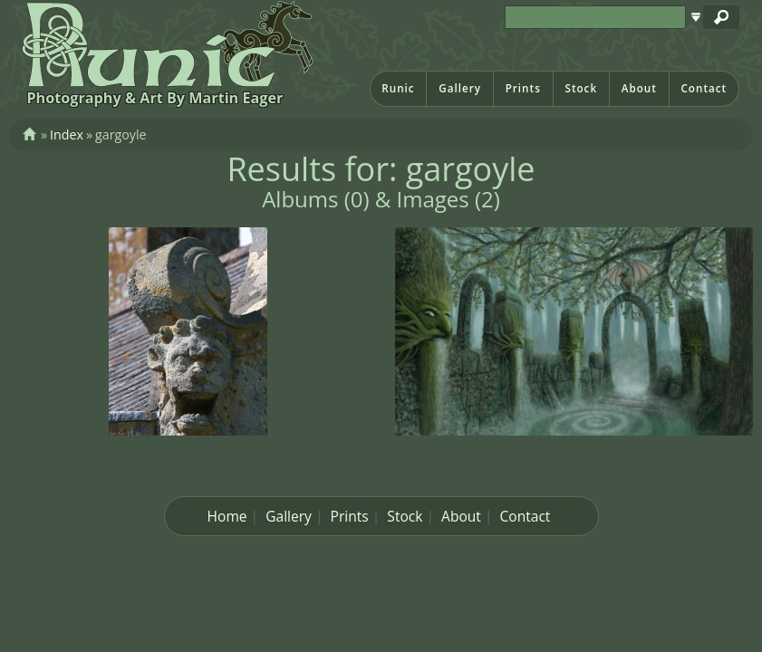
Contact (703, 88)
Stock (580, 88)
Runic (397, 88)
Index (66, 134)
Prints (523, 88)
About (639, 88)
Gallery (460, 88)
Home (227, 516)
